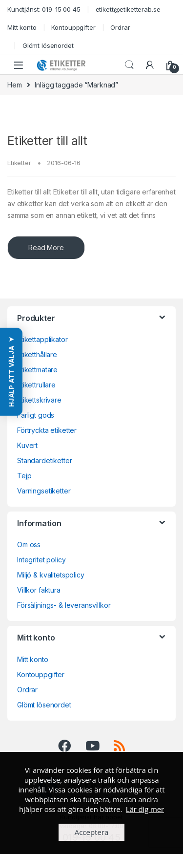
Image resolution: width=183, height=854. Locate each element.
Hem (14, 85)
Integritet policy (41, 559)
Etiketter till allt (47, 140)
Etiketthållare (37, 354)
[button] (11, 372)
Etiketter (19, 163)
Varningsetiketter (44, 491)
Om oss (29, 544)
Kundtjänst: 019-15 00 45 (44, 9)
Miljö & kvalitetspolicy (50, 575)
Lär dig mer (145, 809)
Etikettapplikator (42, 339)
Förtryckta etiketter (47, 430)
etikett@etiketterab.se (128, 9)
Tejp (24, 475)
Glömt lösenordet (48, 45)
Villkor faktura (39, 590)
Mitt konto (22, 27)
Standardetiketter (44, 460)
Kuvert (27, 445)
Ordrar (120, 27)
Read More (46, 247)
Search (129, 65)
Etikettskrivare (39, 400)
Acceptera (92, 832)
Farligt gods (35, 415)
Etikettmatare (37, 369)
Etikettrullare (36, 385)
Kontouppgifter (73, 27)
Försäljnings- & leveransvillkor (64, 605)
